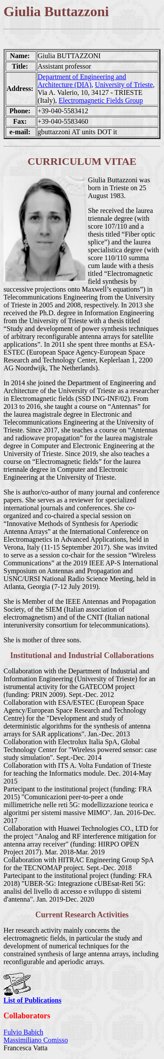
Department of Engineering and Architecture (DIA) (82, 80)
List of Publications (32, 1000)
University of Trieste (124, 84)
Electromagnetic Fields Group (101, 100)
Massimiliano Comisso (35, 1040)
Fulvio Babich (23, 1032)
